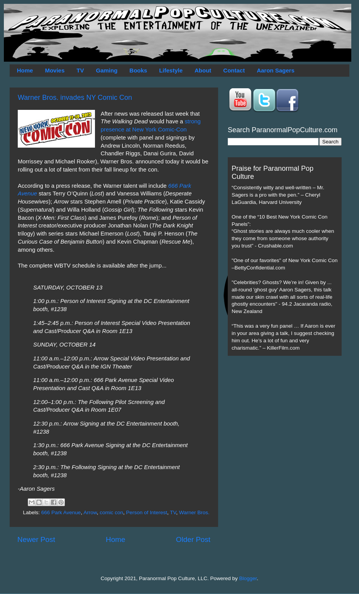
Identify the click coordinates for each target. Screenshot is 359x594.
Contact (234, 70)
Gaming (106, 70)
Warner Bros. (194, 512)
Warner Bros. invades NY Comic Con (75, 97)
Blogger (248, 578)
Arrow (90, 512)
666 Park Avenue (61, 512)
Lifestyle (171, 70)
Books (138, 70)
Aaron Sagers (276, 70)
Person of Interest (146, 512)
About (203, 70)
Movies (54, 70)
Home (25, 70)
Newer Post (36, 539)
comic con (111, 512)
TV (80, 70)
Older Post (193, 539)
